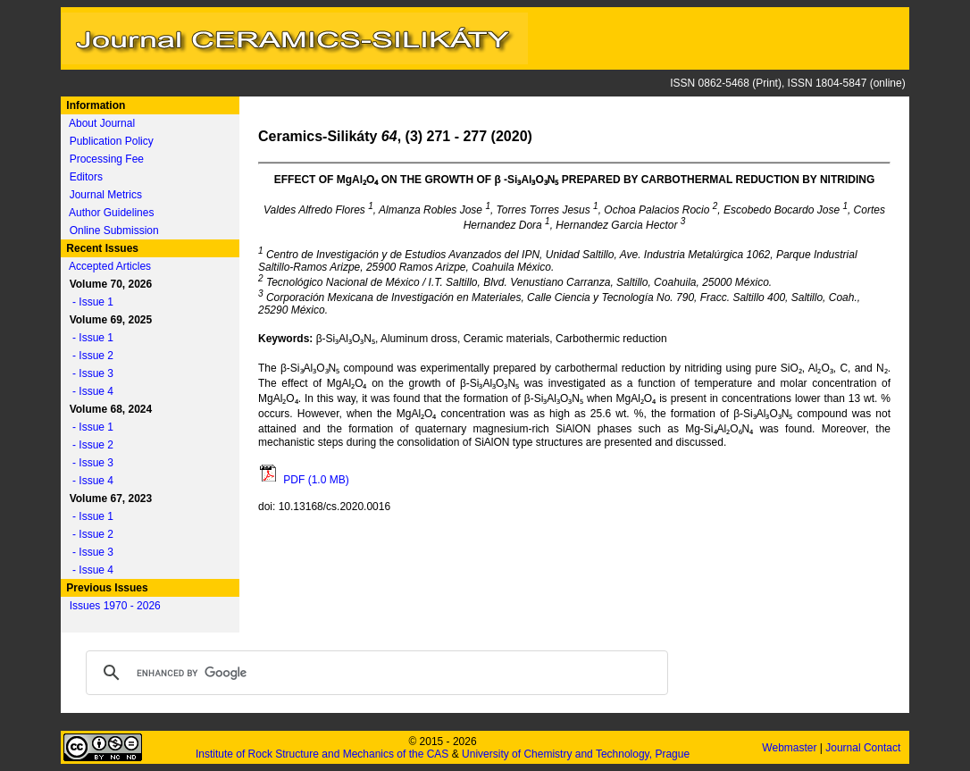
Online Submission (114, 230)
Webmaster (790, 748)
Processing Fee (107, 159)
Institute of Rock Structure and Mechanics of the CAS (322, 754)
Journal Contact (864, 748)
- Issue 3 (88, 373)
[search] (374, 672)
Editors (86, 177)
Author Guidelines (111, 212)
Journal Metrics (106, 195)
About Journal (102, 123)
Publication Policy (112, 141)
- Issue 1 (88, 302)
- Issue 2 (88, 355)
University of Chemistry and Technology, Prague (576, 754)
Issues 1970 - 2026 (115, 605)
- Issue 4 (88, 391)
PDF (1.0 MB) (303, 479)
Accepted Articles (110, 266)
